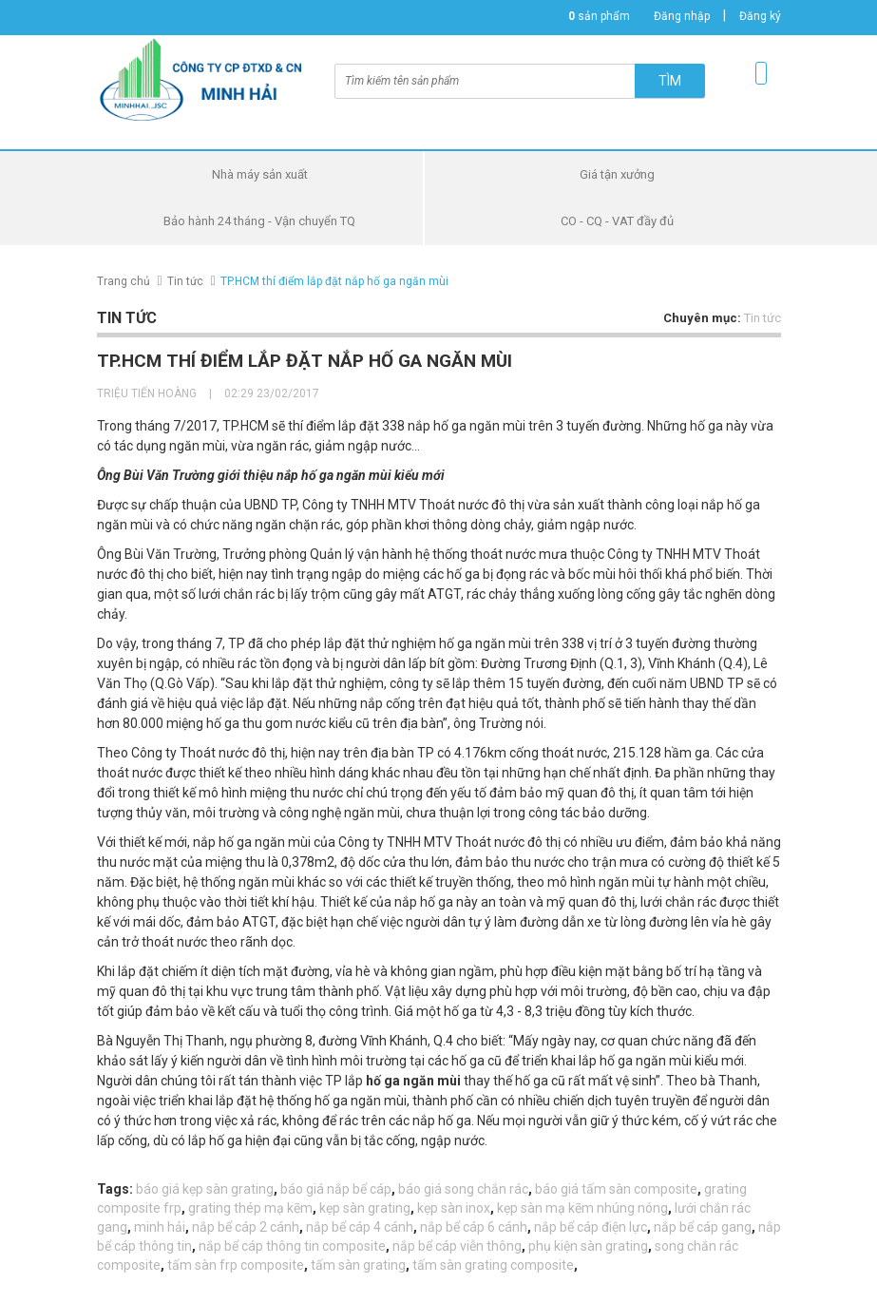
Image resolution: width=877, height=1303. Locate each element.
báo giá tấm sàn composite (616, 1189)
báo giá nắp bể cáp (335, 1189)
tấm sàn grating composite (493, 1265)
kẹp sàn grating (364, 1208)
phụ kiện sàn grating (588, 1246)
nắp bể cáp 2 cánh (245, 1227)
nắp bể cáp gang (703, 1227)
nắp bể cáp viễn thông (457, 1246)
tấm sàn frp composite (235, 1265)
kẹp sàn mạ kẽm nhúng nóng (582, 1208)
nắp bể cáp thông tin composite (292, 1246)
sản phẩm (599, 16)
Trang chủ (123, 281)
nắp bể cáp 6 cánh (473, 1227)
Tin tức (185, 281)
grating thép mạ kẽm (250, 1208)
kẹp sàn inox (453, 1208)
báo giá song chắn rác (463, 1189)
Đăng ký (760, 16)
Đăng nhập (682, 16)
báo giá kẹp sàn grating (205, 1189)
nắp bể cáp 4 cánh (359, 1227)
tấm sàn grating (358, 1265)
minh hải (159, 1227)
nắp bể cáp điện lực (590, 1227)
